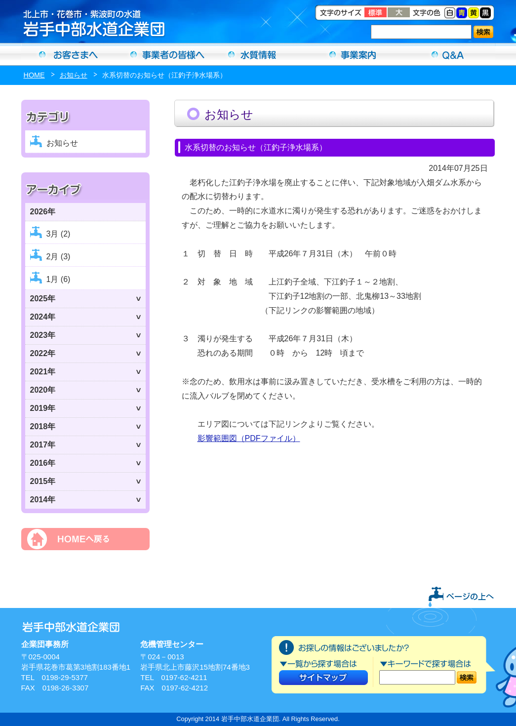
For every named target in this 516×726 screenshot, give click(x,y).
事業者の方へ (163, 54)
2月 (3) (58, 256)
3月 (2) (58, 234)
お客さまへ (68, 54)
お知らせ (73, 75)
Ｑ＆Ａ (447, 54)
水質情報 (258, 54)
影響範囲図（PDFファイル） (249, 438)
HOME (34, 75)
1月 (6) (58, 279)
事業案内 (353, 54)
